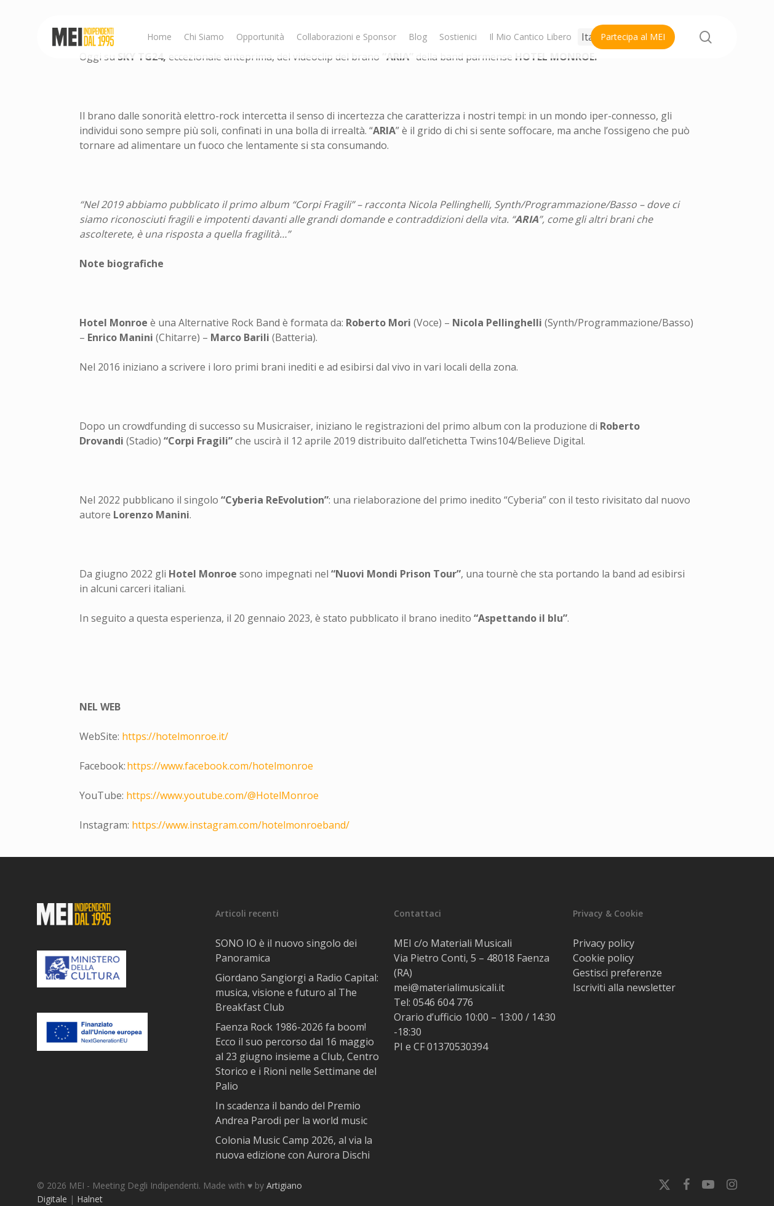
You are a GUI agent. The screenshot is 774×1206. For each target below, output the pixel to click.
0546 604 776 (443, 1002)
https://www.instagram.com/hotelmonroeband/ (240, 825)
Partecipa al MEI (632, 36)
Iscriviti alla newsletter (624, 987)
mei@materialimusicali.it (449, 987)
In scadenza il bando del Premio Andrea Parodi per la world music (291, 1113)
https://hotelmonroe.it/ (175, 736)
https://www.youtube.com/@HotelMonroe (222, 795)
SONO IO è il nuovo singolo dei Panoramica (286, 950)
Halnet (90, 1199)
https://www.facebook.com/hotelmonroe (220, 766)
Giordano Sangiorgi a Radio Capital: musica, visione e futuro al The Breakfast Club (296, 992)
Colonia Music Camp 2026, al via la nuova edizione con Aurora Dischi (293, 1147)
